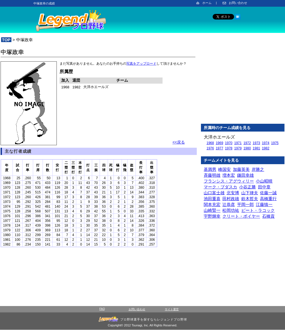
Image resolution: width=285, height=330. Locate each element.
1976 (210, 148)
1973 (256, 143)
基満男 (210, 169)
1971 (238, 143)
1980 (247, 148)
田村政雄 (230, 198)
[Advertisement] (242, 83)
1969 (219, 143)
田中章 (264, 187)
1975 (275, 143)
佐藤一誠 (268, 192)
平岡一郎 (245, 204)
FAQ (102, 308)
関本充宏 (212, 204)
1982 (265, 148)
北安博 (233, 192)
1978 (228, 148)
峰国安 (224, 169)
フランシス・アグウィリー (229, 181)
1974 (265, 143)
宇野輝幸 (212, 216)
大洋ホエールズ (219, 137)
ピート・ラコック (258, 210)
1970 (228, 143)
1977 (219, 148)
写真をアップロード (141, 63)
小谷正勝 (247, 187)
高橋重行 (268, 198)
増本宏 (228, 175)
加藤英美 (241, 169)
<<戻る (179, 142)
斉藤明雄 (212, 175)
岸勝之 (258, 169)
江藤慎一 (264, 204)
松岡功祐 (230, 210)
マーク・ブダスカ (220, 187)
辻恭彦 (228, 204)
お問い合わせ (238, 2)
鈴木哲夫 (249, 198)
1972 (247, 143)
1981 (256, 148)
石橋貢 (268, 216)
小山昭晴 (264, 181)
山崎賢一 (212, 210)
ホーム (207, 2)
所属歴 (66, 71)
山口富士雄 (214, 192)
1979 (238, 148)
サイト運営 (172, 309)
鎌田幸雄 (245, 175)
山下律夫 (249, 192)
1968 (210, 143)
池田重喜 (212, 198)
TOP (6, 39)
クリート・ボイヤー (241, 216)
